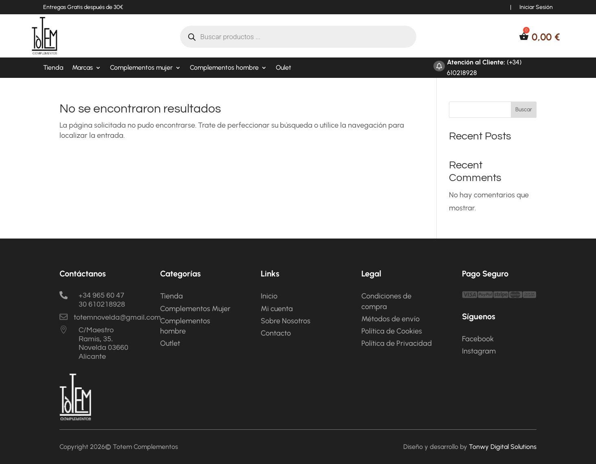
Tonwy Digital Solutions (503, 447)
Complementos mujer (141, 68)
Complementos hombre (224, 68)
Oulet (283, 68)
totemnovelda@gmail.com (117, 317)
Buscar (523, 109)
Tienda (53, 68)
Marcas (82, 68)
